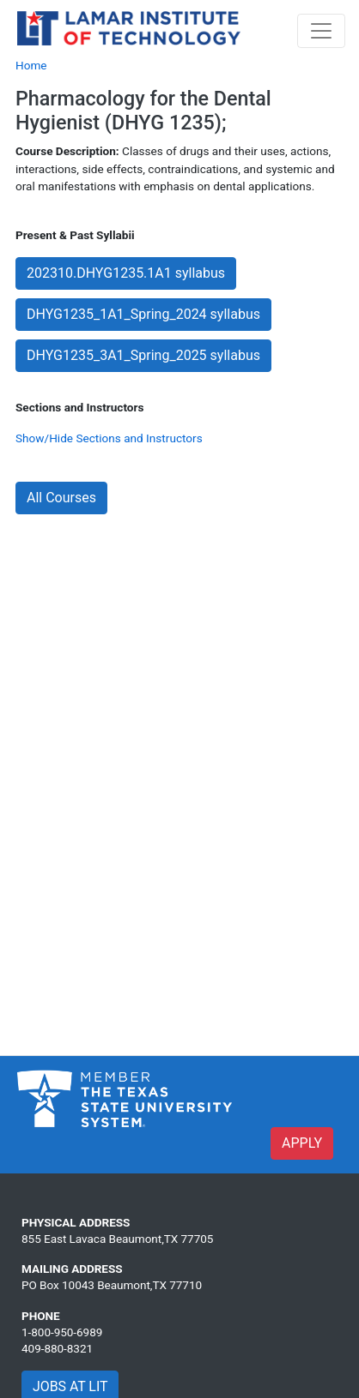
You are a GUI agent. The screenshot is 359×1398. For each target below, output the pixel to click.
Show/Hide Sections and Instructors (109, 438)
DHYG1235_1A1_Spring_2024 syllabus (143, 314)
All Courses (61, 497)
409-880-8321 (57, 1348)
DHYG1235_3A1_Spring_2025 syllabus (143, 355)
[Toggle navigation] (321, 31)
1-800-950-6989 (61, 1332)
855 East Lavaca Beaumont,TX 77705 (117, 1238)
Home (31, 65)
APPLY (302, 1143)
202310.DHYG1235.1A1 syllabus (126, 273)
